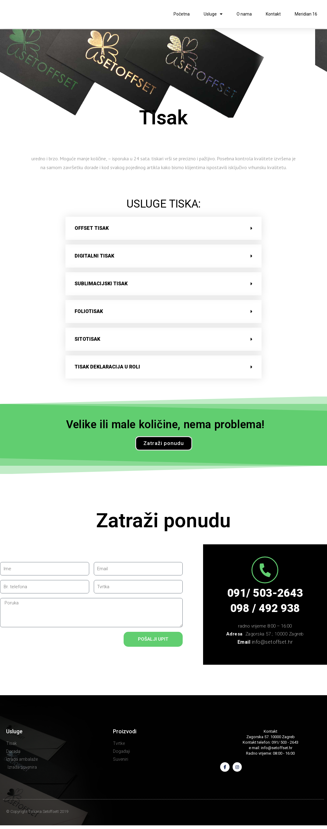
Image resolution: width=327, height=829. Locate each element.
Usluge (213, 14)
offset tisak (92, 228)
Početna (182, 14)
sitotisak (87, 339)
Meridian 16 (306, 14)
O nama (244, 14)
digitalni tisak (94, 256)
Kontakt (273, 14)
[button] (163, 228)
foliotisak (89, 311)
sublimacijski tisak (101, 283)
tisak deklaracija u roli (107, 367)
